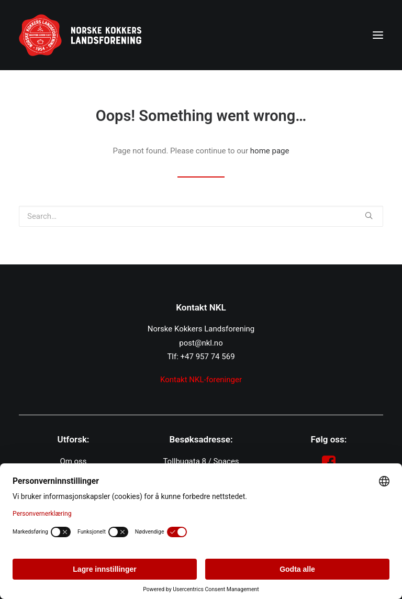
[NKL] (80, 35)
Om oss (73, 461)
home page (269, 151)
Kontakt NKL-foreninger (201, 379)
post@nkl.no (200, 343)
